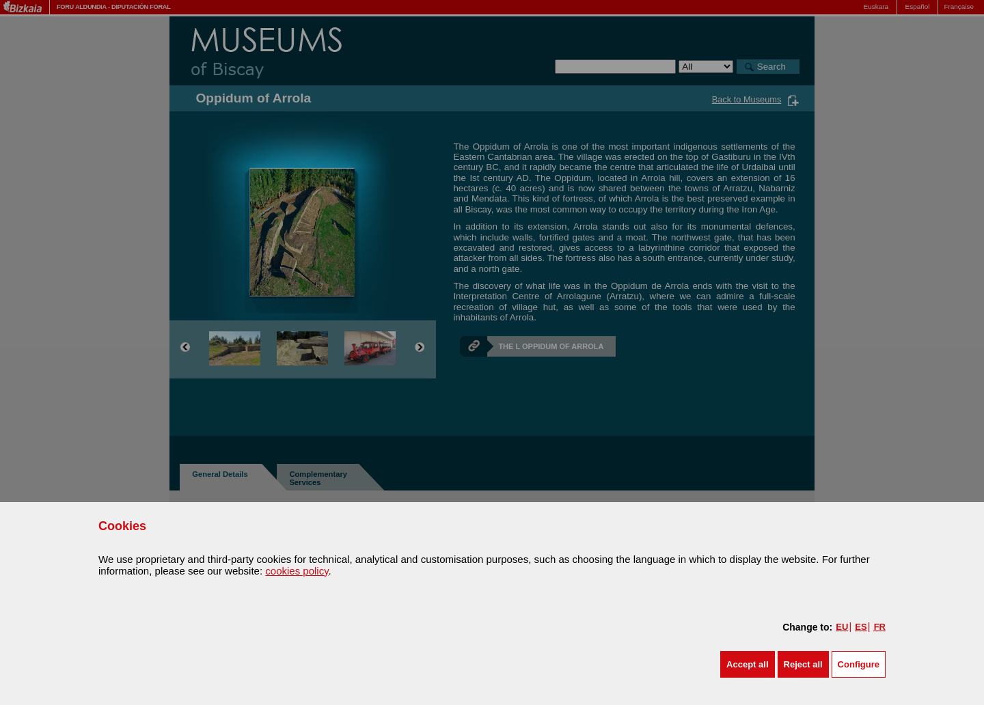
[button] (747, 664)
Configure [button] (858, 664)
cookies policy (296, 571)
